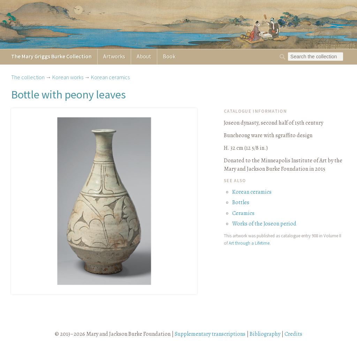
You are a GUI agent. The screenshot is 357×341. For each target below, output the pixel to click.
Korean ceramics (110, 77)
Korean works (67, 77)
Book (169, 56)
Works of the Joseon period (264, 224)
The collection (28, 77)
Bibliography (265, 334)
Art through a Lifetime (249, 243)
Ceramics (243, 213)
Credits (293, 334)
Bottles (240, 202)
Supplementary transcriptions (210, 334)
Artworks (114, 56)
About (144, 56)
